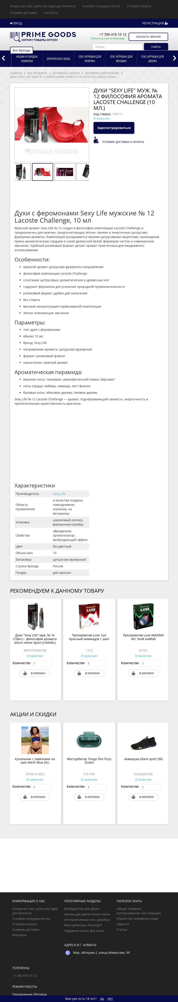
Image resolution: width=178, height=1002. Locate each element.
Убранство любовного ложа (137, 918)
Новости (123, 924)
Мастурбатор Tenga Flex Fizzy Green (89, 761)
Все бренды (22, 50)
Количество (21, 663)
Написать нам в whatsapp (107, 38)
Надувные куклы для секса (84, 931)
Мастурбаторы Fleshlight (83, 925)
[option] (27, 58)
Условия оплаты (139, 6)
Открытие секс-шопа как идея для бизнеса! (43, 6)
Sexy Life (59, 494)
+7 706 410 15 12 (112, 34)
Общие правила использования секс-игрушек (139, 911)
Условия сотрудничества (101, 6)
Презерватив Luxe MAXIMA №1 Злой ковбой (143, 637)
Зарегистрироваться (114, 128)
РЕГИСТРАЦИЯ (155, 23)
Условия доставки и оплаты (123, 142)
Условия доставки (23, 13)
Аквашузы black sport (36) (143, 759)
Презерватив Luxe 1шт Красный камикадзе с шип (89, 637)
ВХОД (16, 23)
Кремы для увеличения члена (87, 914)
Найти (156, 47)
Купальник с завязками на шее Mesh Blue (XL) (35, 761)
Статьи (122, 929)
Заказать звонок (148, 37)
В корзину (38, 673)
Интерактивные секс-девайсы (87, 920)
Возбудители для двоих (81, 909)
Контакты (51, 13)
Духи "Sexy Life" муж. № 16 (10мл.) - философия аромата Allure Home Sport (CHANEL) (35, 639)
